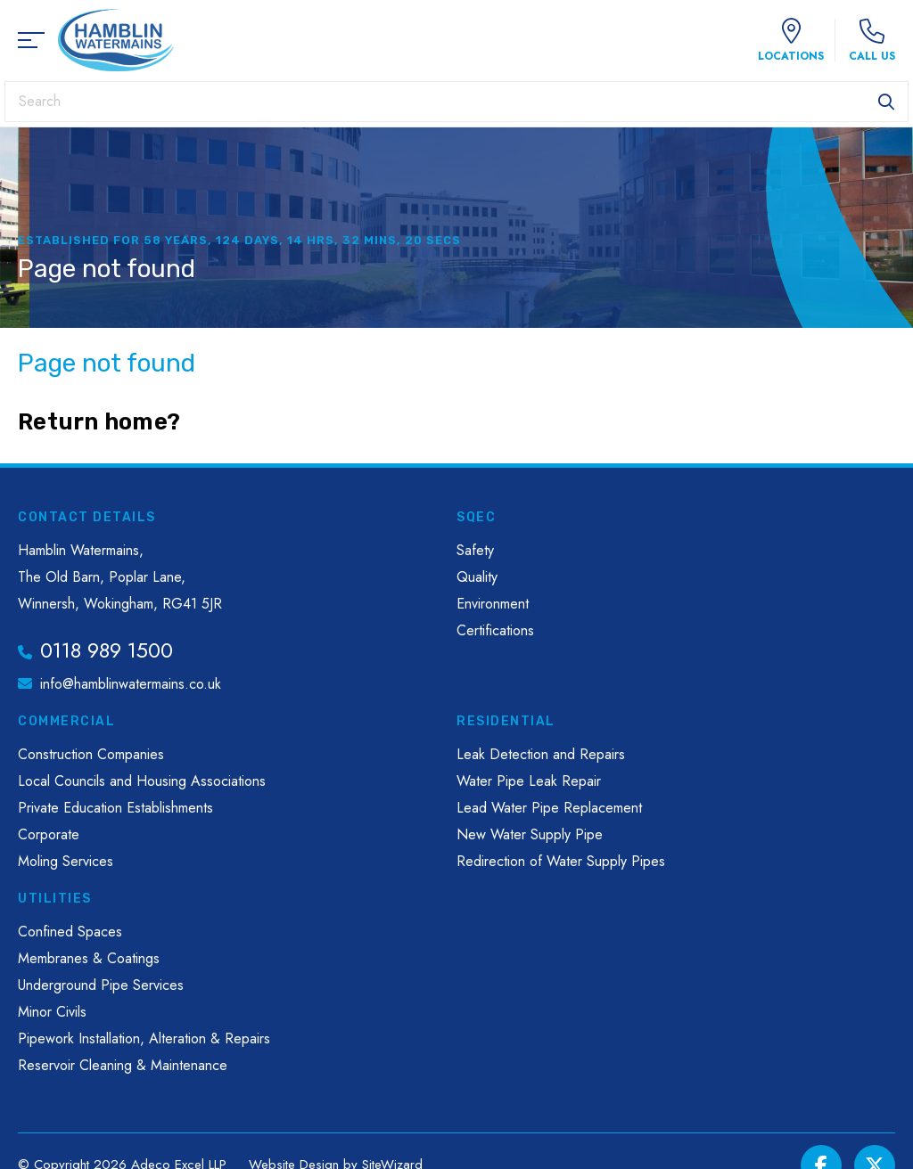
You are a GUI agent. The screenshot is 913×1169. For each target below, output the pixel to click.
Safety (475, 550)
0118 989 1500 (106, 650)
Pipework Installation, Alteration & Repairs (144, 1038)
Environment (492, 603)
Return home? (99, 422)
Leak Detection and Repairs (540, 754)
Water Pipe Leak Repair (528, 781)
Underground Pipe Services (101, 985)
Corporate (48, 834)
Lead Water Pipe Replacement (549, 807)
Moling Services (65, 861)
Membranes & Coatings (89, 958)
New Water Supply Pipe (529, 834)
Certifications (495, 630)
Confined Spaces (70, 931)
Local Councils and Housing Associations (142, 781)
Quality (477, 577)
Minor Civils (52, 1011)
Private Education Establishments (115, 807)
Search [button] (886, 101)
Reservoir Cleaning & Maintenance (122, 1065)
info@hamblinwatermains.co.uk (130, 684)
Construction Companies (91, 754)
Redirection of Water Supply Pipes (560, 861)
